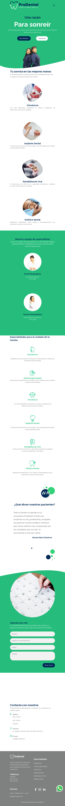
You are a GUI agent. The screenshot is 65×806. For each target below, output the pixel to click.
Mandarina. (40, 802)
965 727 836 (16, 717)
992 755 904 (16, 720)
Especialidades (23, 38)
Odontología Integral (40, 766)
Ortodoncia (37, 769)
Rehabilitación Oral (40, 776)
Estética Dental (38, 779)
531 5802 (15, 724)
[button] (31, 548)
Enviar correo (49, 665)
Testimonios (42, 38)
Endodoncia (38, 763)
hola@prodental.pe (19, 739)
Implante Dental (39, 773)
